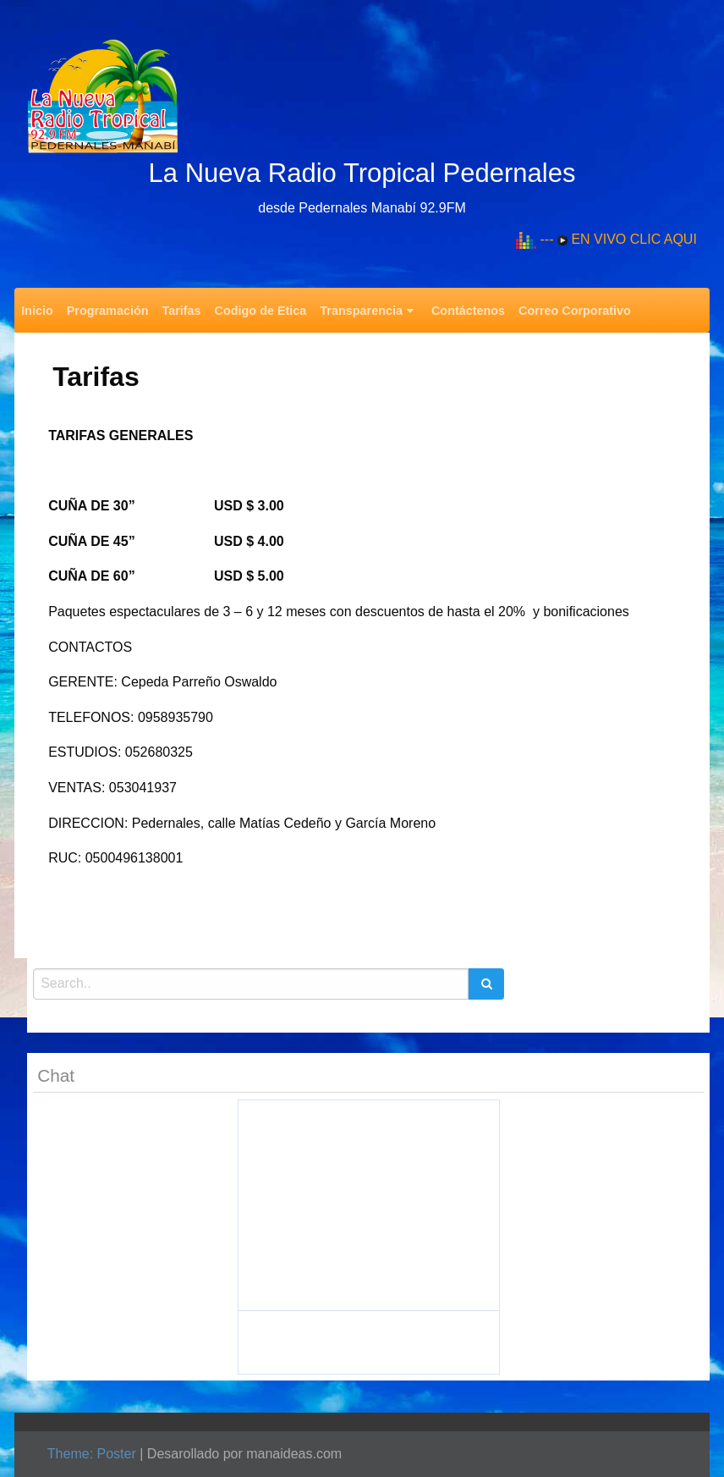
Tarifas (181, 310)
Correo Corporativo (574, 310)
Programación (108, 310)
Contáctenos (468, 310)
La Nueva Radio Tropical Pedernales (362, 173)
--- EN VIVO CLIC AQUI (618, 239)
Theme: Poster (91, 1454)
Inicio (37, 310)
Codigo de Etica (261, 310)
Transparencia (361, 310)
